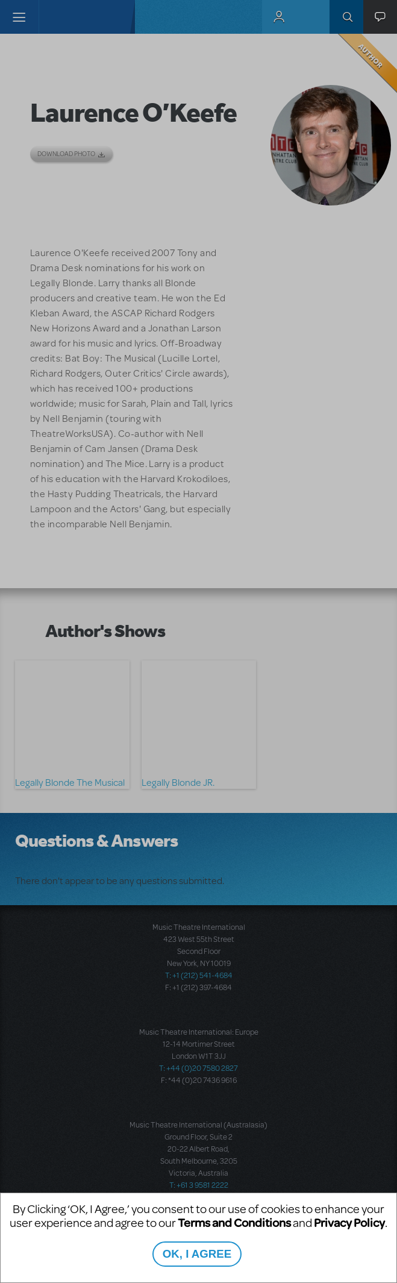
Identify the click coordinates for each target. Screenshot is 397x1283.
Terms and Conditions (234, 1222)
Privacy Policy (349, 1222)
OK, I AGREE (197, 1253)
